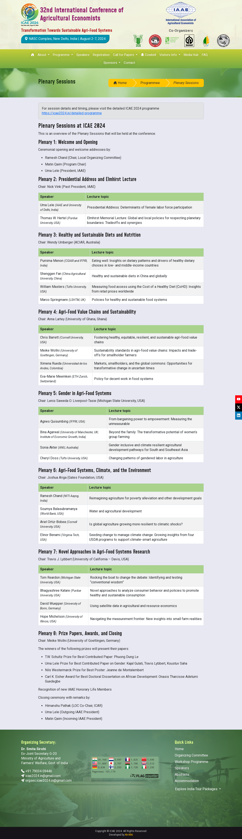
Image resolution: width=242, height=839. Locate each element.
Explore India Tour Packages (196, 789)
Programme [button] (61, 55)
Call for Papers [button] (124, 55)
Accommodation (187, 781)
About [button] (42, 55)
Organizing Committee (191, 755)
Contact (129, 63)
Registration (101, 55)
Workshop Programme (191, 762)
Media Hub (191, 55)
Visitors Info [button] (168, 55)
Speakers (82, 55)
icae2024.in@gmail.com (43, 776)
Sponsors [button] (111, 63)
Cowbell (148, 55)
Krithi (129, 834)
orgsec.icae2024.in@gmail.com (48, 780)
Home (120, 83)
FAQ (205, 55)
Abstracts (182, 774)
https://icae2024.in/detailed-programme (72, 113)
